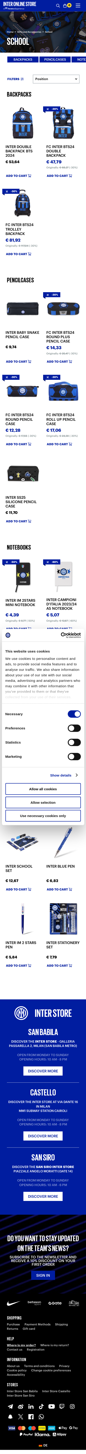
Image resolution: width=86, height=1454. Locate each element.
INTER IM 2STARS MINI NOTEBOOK (20, 602)
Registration (35, 1349)
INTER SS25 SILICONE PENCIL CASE (21, 501)
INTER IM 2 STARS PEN (21, 944)
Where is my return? (54, 1345)
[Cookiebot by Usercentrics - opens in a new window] (61, 635)
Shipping (61, 1324)
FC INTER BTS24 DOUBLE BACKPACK (60, 151)
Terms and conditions (39, 1366)
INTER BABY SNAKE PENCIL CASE (22, 334)
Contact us (14, 1349)
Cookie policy (17, 1370)
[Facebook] (31, 1416)
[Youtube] (51, 1406)
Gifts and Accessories (29, 31)
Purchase (13, 1324)
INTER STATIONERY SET (63, 944)
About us (13, 1366)
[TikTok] (41, 1406)
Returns (12, 1329)
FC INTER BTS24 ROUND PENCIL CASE (19, 419)
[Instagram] (72, 1406)
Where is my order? (21, 1345)
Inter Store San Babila (22, 1391)
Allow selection (43, 802)
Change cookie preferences (51, 1370)
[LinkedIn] (31, 1406)
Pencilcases (55, 59)
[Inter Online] (19, 5)
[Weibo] (20, 1406)
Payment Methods (37, 1324)
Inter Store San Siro (21, 1395)
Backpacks (23, 59)
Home (10, 31)
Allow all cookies (43, 789)
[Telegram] (10, 1406)
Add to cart (18, 176)
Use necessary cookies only (43, 816)
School (49, 31)
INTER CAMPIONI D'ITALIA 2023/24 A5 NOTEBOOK (61, 604)
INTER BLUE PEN (60, 866)
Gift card (29, 1329)
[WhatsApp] (41, 1416)
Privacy (64, 1366)
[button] (43, 1445)
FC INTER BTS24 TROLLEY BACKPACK (19, 229)
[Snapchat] (10, 1416)
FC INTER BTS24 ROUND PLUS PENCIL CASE (60, 336)
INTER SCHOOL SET (19, 868)
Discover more (43, 1071)
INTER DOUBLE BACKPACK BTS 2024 (19, 151)
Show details (61, 775)
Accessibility (16, 1375)
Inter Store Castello (56, 1391)
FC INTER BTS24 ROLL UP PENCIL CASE (61, 419)
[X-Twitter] (20, 1416)
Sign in (43, 1275)
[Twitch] (61, 1406)
